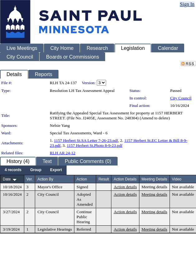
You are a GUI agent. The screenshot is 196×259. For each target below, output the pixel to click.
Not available (183, 187)
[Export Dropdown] (56, 170)
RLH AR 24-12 (62, 153)
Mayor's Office (49, 187)
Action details (125, 187)
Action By (45, 179)
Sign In (187, 4)
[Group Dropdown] (35, 170)
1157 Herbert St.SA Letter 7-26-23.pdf (86, 140)
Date (7, 179)
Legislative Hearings (54, 229)
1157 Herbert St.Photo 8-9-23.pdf (94, 145)
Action (82, 179)
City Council (181, 98)
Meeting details (154, 187)
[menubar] (33, 170)
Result (103, 179)
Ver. (29, 179)
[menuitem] (13, 170)
